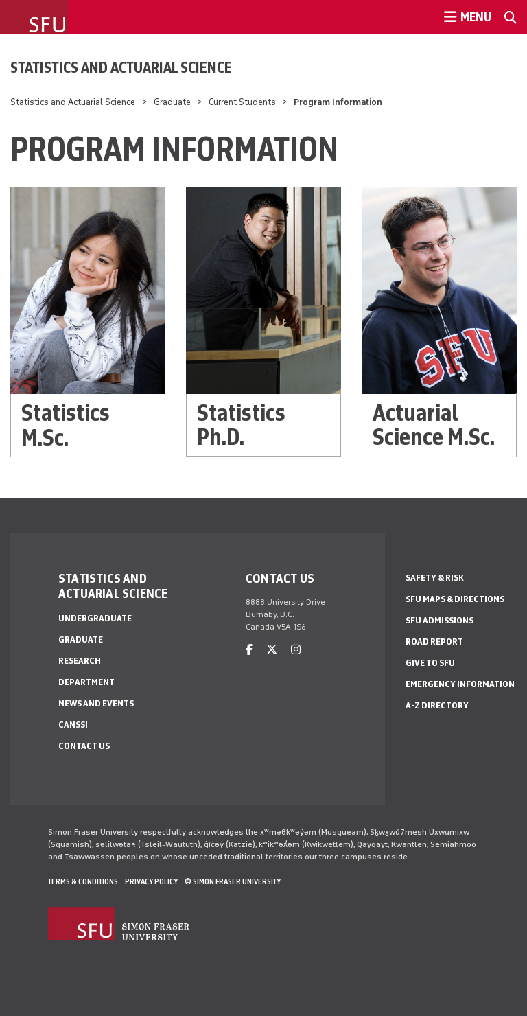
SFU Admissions (439, 620)
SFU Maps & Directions (455, 599)
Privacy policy (151, 881)
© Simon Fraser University (233, 881)
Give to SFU (430, 663)
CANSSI (73, 724)
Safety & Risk (435, 578)
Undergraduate (95, 618)
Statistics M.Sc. (65, 425)
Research (79, 661)
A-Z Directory (437, 705)
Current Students (242, 102)
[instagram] (296, 649)
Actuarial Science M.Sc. (434, 425)
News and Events (96, 703)
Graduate (172, 102)
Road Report (434, 641)
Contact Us (84, 746)
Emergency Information (460, 684)
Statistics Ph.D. (241, 425)
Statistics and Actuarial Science (121, 67)
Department (86, 682)
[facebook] (249, 649)
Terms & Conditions (83, 881)
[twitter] (271, 649)
